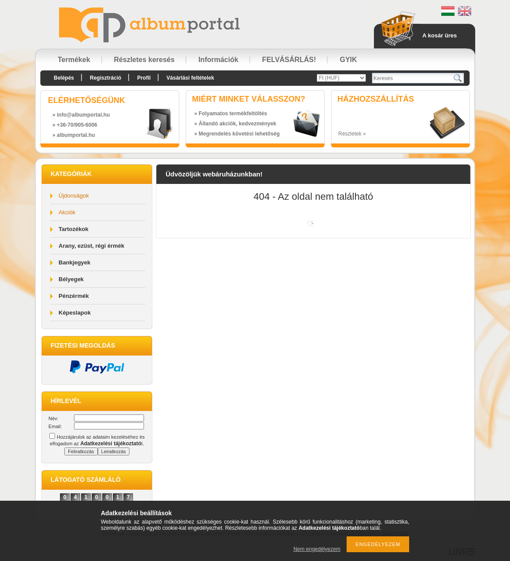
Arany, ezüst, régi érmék (91, 245)
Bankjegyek (74, 262)
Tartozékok (74, 229)
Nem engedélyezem (316, 549)
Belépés (64, 78)
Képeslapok (75, 312)
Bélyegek (71, 279)
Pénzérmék (74, 296)
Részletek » (352, 134)
